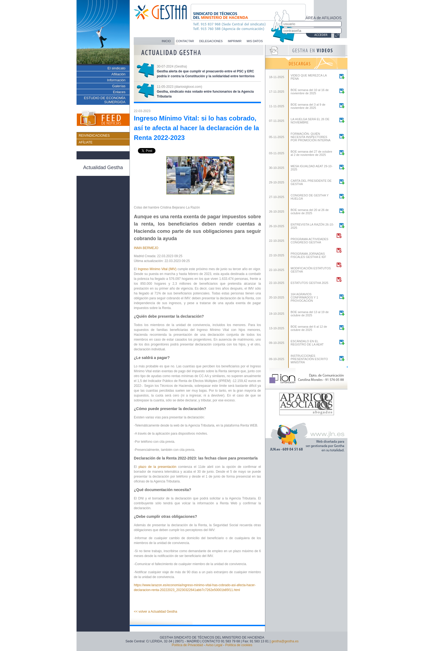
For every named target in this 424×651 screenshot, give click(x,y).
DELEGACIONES (211, 41)
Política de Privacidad (187, 645)
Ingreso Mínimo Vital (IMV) (157, 269)
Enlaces (119, 92)
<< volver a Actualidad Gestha (155, 611)
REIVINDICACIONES (94, 135)
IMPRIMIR (234, 41)
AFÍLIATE (85, 142)
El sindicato (116, 68)
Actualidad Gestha (103, 167)
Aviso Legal (214, 645)
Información (116, 80)
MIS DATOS (255, 41)
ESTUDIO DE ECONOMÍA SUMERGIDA (104, 100)
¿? (337, 35)
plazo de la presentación (158, 467)
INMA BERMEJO (146, 248)
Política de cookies (238, 645)
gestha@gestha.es (285, 641)
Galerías (118, 86)
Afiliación (118, 74)
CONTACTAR (185, 41)
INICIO (166, 41)
